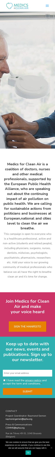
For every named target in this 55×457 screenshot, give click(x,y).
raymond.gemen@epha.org (19, 419)
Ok (28, 453)
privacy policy (33, 380)
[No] (51, 447)
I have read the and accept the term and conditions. (25, 382)
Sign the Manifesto (27, 326)
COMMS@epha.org (15, 427)
